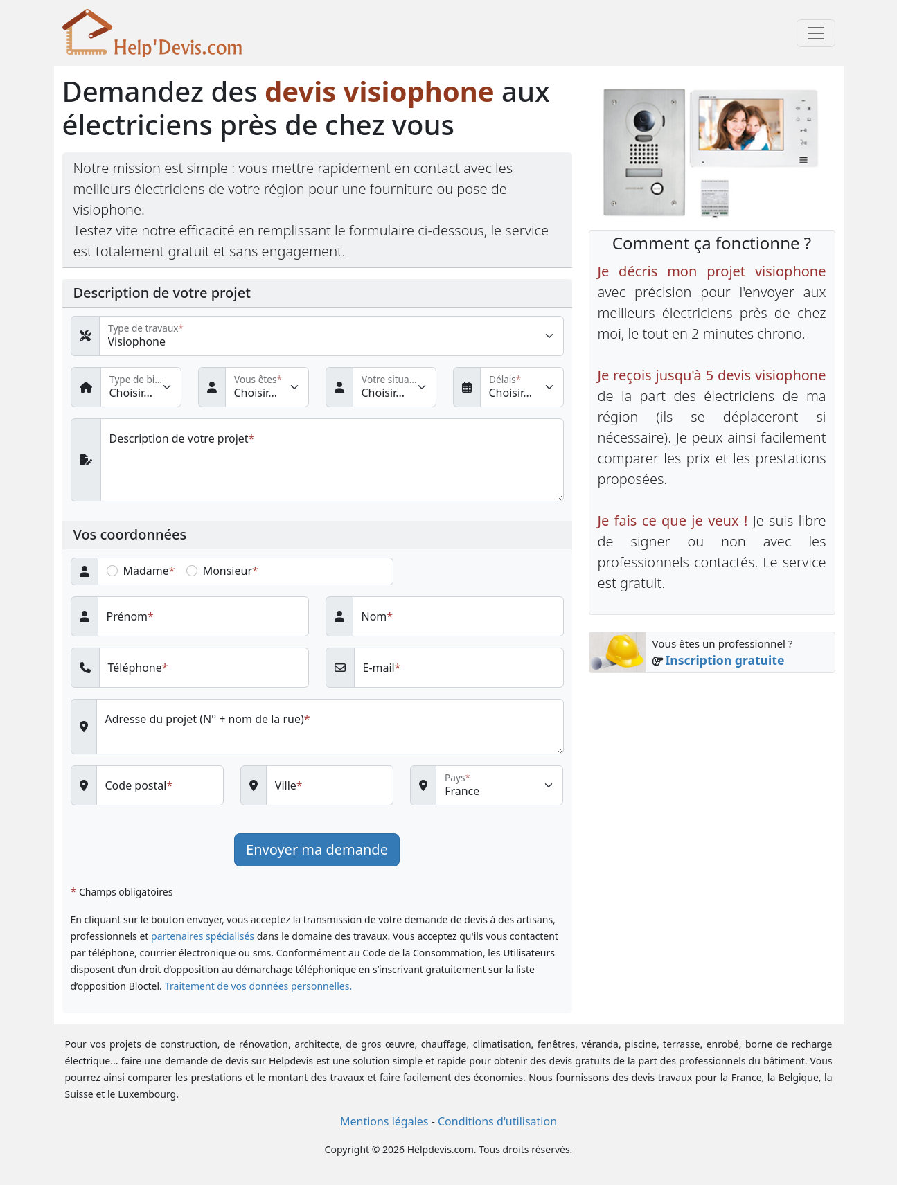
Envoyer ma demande (317, 849)
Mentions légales (384, 1121)
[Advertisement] (712, 787)
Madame (146, 570)
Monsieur (227, 570)
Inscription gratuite (724, 660)
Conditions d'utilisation (497, 1121)
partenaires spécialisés (202, 936)
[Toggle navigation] (816, 33)
